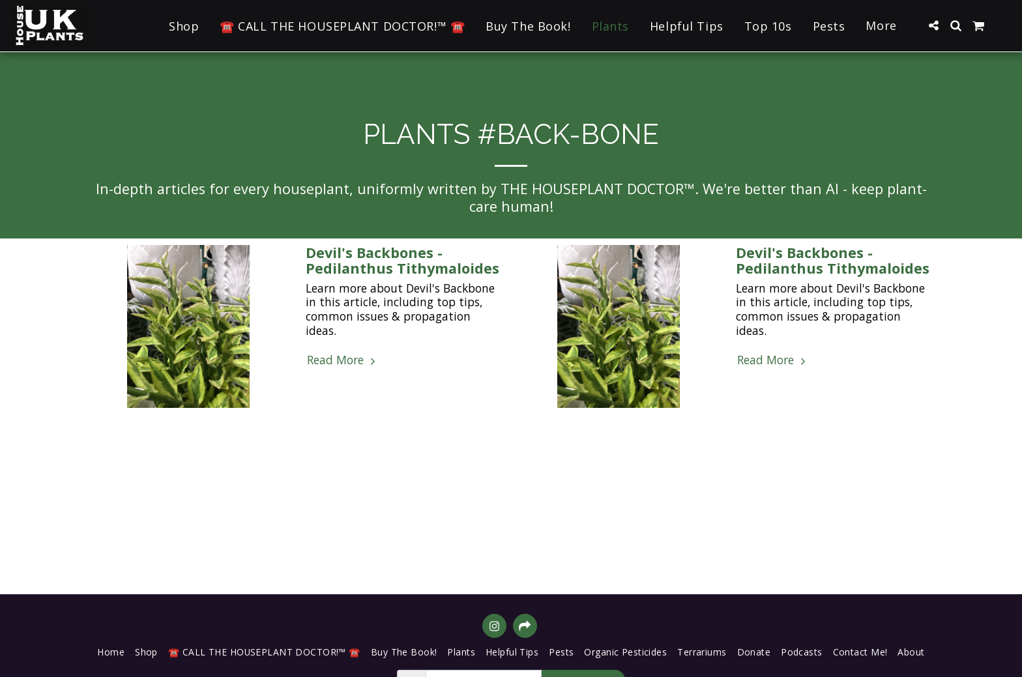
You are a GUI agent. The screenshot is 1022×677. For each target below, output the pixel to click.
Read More (342, 360)
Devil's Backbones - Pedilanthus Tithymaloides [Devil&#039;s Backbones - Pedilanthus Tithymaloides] (402, 260)
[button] (933, 25)
